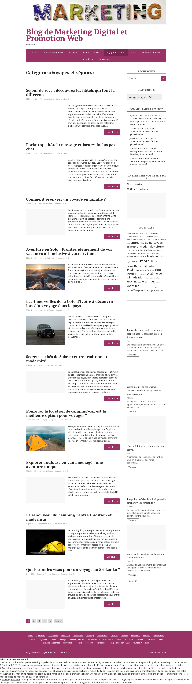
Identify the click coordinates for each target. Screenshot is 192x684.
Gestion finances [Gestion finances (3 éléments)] (148, 249)
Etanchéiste (108, 639)
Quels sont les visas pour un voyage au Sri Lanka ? (73, 569)
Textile (79, 643)
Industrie (146, 635)
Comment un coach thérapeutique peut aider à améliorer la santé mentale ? (148, 161)
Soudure (114, 635)
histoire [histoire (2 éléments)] (159, 250)
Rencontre (150, 639)
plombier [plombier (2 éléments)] (143, 270)
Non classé (128, 639)
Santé (86, 52)
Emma (133, 158)
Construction (102, 635)
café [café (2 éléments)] (136, 236)
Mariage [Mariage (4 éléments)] (152, 256)
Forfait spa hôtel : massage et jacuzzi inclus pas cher (70, 147)
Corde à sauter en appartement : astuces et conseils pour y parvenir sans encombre (144, 390)
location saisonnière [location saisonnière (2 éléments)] (134, 253)
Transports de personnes (119, 643)
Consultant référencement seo (17, 668)
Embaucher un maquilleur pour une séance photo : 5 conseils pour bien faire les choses (144, 334)
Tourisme (89, 643)
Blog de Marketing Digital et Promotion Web (76, 34)
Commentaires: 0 (62, 99)
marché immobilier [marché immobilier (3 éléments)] (137, 256)
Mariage (62, 639)
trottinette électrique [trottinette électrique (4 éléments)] (141, 281)
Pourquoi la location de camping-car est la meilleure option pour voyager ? (66, 413)
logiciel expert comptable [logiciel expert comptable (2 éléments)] (150, 253)
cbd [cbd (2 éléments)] (153, 236)
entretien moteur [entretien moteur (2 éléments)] (133, 250)
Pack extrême (71, 673)
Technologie (68, 643)
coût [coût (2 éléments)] (155, 239)
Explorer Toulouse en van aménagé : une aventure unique (64, 464)
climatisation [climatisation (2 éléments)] (141, 239)
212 (134, 580)
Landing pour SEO (11, 679)
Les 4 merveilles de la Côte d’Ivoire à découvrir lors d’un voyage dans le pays (70, 303)
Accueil (34, 52)
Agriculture (40, 635)
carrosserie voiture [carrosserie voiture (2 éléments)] (145, 236)
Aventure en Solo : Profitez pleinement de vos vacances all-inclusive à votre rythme (69, 251)
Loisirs (97, 52)
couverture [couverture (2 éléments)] (150, 239)
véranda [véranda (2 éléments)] (160, 290)
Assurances (53, 635)
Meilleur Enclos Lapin (137, 189)
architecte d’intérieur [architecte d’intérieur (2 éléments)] (147, 233)
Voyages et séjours (47, 99)
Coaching (40, 574)
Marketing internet (151, 52)
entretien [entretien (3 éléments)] (131, 246)
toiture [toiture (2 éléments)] (147, 278)
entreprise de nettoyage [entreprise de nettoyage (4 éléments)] (147, 242)
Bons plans (104, 59)
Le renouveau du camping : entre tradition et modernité (69, 517)
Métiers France (93, 639)
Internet (32, 639)
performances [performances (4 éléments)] (143, 265)
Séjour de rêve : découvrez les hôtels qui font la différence (70, 92)
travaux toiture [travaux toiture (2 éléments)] (155, 278)
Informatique (159, 635)
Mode (133, 52)
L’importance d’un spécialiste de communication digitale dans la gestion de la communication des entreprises (148, 120)
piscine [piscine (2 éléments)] (155, 266)
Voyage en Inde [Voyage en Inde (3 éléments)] (140, 290)
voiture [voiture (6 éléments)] (133, 286)
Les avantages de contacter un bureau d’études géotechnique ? (144, 131)
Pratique (73, 52)
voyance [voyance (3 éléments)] (153, 290)
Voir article (133, 355)
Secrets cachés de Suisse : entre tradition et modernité (66, 358)
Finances (124, 635)
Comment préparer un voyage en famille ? (66, 199)
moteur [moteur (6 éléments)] (146, 261)
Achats (30, 635)
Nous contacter (134, 184)
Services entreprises (53, 52)
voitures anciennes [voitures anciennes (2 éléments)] (146, 287)
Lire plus (111, 132)
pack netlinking (9, 671)
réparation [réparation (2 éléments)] (142, 274)
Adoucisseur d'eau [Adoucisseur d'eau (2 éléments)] (133, 233)
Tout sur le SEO (9, 665)
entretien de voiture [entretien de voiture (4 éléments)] (150, 246)
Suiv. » (58, 621)
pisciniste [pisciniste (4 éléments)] (133, 269)
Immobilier (88, 59)
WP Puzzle (161, 652)
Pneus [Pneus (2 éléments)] (149, 270)
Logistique (43, 639)
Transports (100, 643)
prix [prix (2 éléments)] (153, 270)
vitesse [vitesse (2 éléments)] (158, 282)
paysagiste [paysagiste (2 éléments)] (130, 266)
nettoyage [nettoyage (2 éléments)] (157, 262)
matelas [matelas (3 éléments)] (136, 261)
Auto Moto (65, 635)
